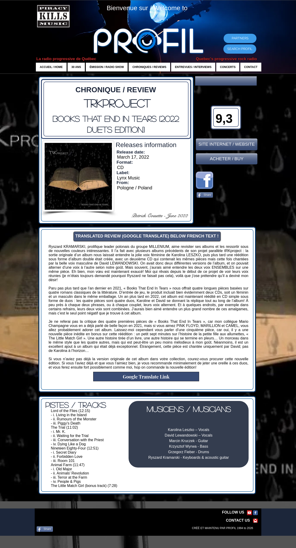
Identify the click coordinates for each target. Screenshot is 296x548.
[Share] (205, 195)
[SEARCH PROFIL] (239, 49)
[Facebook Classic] (255, 512)
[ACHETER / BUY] (226, 158)
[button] (226, 81)
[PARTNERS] (240, 38)
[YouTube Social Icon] (249, 512)
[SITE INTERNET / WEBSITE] (226, 144)
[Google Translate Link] (146, 376)
